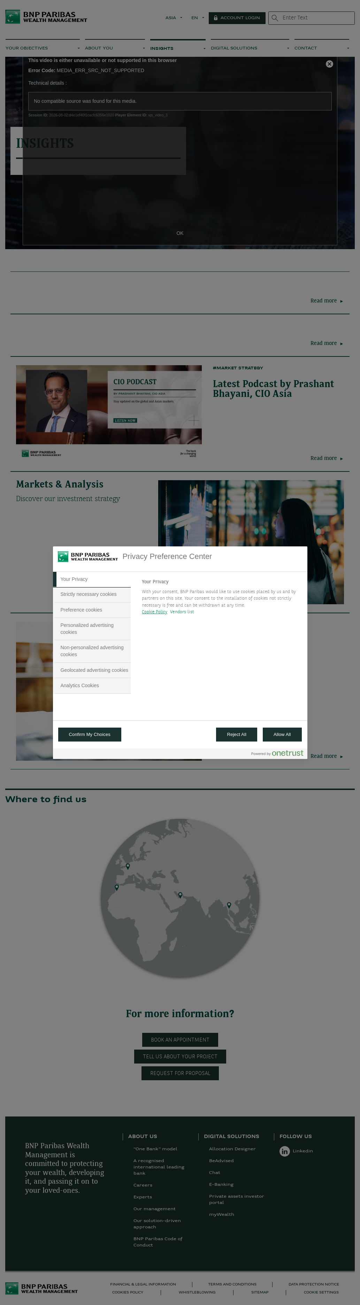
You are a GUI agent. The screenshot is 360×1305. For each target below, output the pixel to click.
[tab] (92, 579)
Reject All (236, 734)
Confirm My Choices (89, 734)
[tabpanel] (221, 599)
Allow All (282, 734)
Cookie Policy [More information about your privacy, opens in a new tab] (154, 612)
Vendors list (182, 612)
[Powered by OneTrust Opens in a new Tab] (277, 754)
